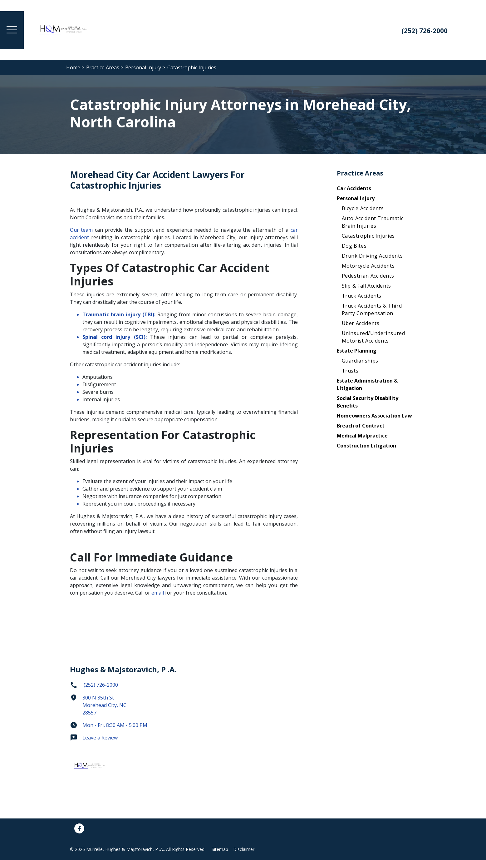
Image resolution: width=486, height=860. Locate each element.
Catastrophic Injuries (368, 235)
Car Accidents (354, 188)
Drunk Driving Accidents (372, 255)
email (158, 592)
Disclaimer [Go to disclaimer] (243, 849)
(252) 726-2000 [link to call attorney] (94, 684)
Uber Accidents (361, 323)
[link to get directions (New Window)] (124, 707)
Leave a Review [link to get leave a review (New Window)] (94, 737)
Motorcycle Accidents (368, 265)
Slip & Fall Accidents (366, 285)
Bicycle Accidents (363, 208)
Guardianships (360, 360)
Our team (81, 229)
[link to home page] (63, 29)
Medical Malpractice (362, 435)
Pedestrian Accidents (368, 275)
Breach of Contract (361, 425)
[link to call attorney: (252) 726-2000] (423, 31)
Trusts (350, 370)
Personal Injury (356, 198)
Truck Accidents (362, 295)
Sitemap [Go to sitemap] (220, 849)
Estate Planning (356, 350)
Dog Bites (354, 245)
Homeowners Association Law (374, 415)
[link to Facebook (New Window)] (79, 828)
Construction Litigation (366, 445)
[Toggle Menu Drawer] (12, 30)
